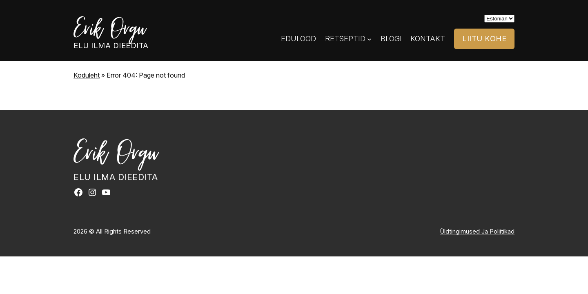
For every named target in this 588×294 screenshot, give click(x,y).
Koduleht (87, 75)
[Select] (499, 18)
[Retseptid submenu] (369, 39)
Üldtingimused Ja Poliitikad (477, 231)
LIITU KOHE (484, 38)
